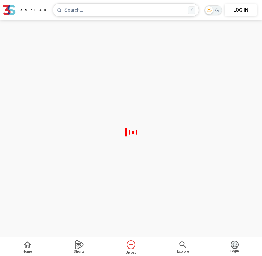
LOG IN (240, 10)
